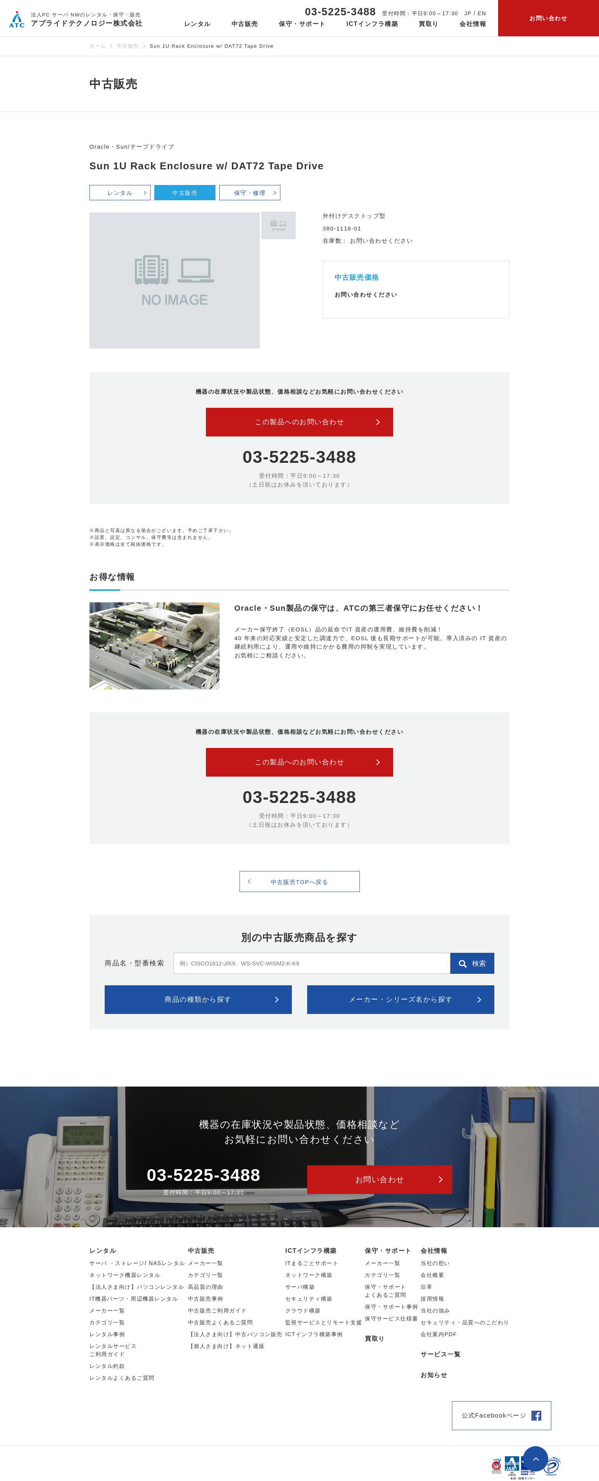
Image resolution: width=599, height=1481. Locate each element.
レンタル (120, 193)
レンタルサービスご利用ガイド (113, 1350)
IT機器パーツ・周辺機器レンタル (133, 1299)
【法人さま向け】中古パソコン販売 (235, 1334)
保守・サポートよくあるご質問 (385, 1291)
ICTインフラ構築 (311, 1250)
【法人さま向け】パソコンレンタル (136, 1287)
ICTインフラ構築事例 (314, 1334)
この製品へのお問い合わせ (299, 422)
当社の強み (435, 1310)
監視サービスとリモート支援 (324, 1322)
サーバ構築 (300, 1287)
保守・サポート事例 (391, 1307)
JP (467, 13)
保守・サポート (388, 1250)
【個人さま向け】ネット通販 (226, 1346)
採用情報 (432, 1299)
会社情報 (434, 1250)
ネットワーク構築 (309, 1275)
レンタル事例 (107, 1334)
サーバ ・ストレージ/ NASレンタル (137, 1263)
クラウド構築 (303, 1310)
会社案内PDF (439, 1334)
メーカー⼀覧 (107, 1310)
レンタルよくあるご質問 (122, 1378)
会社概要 (432, 1275)
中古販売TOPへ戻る (300, 882)
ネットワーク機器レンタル (124, 1275)
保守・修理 (250, 193)
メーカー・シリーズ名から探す (401, 999)
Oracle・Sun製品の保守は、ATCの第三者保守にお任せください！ (359, 608)
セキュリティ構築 (309, 1299)
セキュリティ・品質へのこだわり (465, 1322)
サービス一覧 (441, 1354)
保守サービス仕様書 (391, 1319)
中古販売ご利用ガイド (217, 1310)
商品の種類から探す (198, 999)
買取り (429, 24)
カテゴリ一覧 (382, 1275)
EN (482, 13)
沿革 (426, 1287)
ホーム (97, 46)
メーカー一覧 (382, 1263)
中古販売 (128, 46)
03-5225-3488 (340, 12)
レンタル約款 (107, 1366)
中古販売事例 (205, 1299)
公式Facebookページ (494, 1415)
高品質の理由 (205, 1287)
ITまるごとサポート (311, 1263)
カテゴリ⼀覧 (107, 1322)
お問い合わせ (548, 18)
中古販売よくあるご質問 (220, 1322)
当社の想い (435, 1263)
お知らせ (434, 1375)
